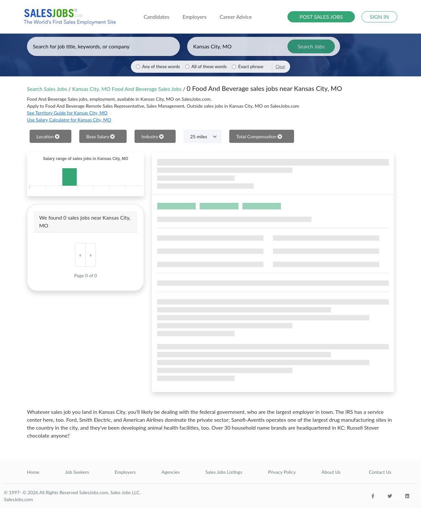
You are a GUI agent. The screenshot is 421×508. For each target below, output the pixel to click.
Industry (152, 136)
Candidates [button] (156, 16)
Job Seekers (77, 472)
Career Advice (236, 16)
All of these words (209, 66)
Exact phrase (250, 66)
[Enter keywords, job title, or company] (103, 46)
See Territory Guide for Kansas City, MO (67, 113)
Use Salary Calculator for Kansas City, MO (69, 119)
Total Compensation (259, 136)
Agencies (170, 472)
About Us (331, 472)
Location (48, 136)
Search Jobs (311, 46)
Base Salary (100, 136)
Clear (280, 66)
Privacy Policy (282, 472)
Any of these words (161, 66)
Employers (125, 472)
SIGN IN (379, 16)
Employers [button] (195, 16)
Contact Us (380, 472)
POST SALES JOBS (321, 16)
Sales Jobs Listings (224, 472)
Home (33, 472)
